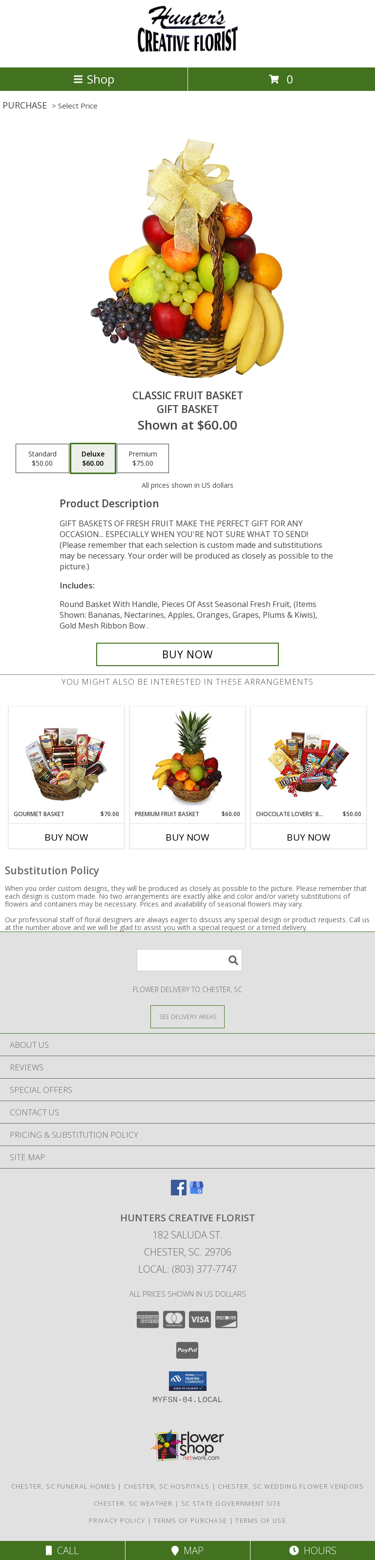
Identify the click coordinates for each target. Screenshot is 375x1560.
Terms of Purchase (190, 1520)
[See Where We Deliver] (187, 1016)
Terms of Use (260, 1520)
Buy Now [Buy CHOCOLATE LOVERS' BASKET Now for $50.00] (309, 837)
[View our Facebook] (179, 1192)
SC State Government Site (231, 1503)
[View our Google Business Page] (196, 1192)
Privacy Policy (117, 1520)
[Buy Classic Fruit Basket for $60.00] (187, 654)
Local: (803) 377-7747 (187, 1269)
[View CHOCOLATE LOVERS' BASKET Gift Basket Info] (309, 758)
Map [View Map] (187, 1550)
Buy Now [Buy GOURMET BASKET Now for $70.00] (66, 837)
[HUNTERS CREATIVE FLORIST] (187, 53)
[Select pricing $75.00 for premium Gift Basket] (142, 458)
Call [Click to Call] (62, 1550)
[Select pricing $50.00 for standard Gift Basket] (42, 458)
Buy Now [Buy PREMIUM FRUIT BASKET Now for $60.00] (187, 837)
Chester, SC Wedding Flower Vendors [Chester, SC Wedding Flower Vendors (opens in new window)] (291, 1486)
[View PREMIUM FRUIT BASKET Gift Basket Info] (188, 758)
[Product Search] (189, 960)
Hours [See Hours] (312, 1550)
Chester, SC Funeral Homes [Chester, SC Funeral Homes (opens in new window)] (63, 1486)
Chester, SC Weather (133, 1503)
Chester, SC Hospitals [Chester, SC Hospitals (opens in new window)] (166, 1486)
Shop (93, 79)
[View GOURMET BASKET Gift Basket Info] (66, 758)
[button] (188, 1381)
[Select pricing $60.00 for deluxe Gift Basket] (93, 458)
